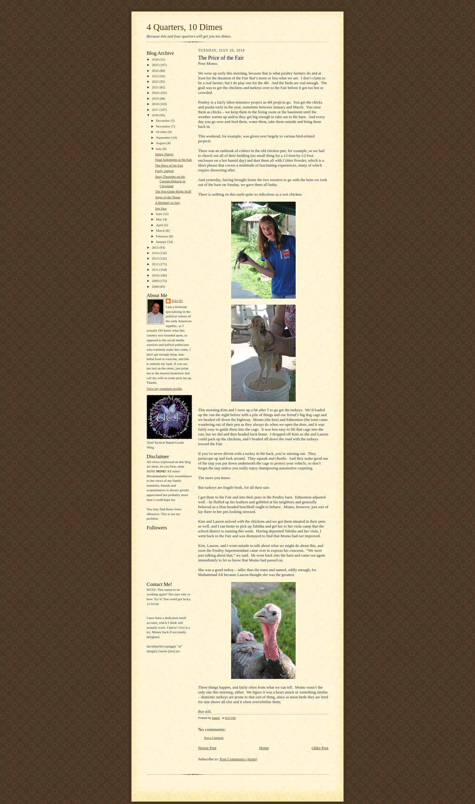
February (162, 236)
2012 (155, 264)
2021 (155, 87)
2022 (155, 81)
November (163, 126)
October (162, 132)
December (163, 120)
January (162, 241)
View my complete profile (164, 388)
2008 (155, 286)
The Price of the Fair (169, 165)
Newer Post (207, 748)
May (159, 219)
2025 (155, 65)
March (161, 230)
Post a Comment (214, 737)
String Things (164, 154)
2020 (155, 92)
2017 (155, 109)
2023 (155, 76)
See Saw (161, 208)
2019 (155, 98)
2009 (155, 281)
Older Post (320, 748)
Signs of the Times (168, 197)
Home (264, 748)
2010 (155, 275)
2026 (155, 59)
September (163, 137)
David (177, 301)
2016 (155, 115)
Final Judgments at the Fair (173, 159)
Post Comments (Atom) (238, 759)
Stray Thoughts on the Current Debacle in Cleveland (170, 181)
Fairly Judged (164, 171)
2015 (155, 247)
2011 (155, 269)
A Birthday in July (167, 202)
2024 (155, 70)
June (159, 214)
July (159, 149)
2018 (155, 104)
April (160, 225)
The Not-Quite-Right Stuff (173, 191)
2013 (155, 258)
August (161, 143)
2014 (155, 253)
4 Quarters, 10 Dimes (184, 27)
